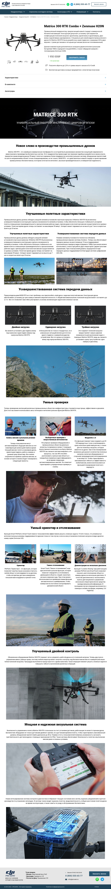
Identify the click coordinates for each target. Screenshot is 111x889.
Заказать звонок (99, 874)
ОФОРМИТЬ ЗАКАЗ (77, 58)
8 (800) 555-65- (72, 876)
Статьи (97, 886)
